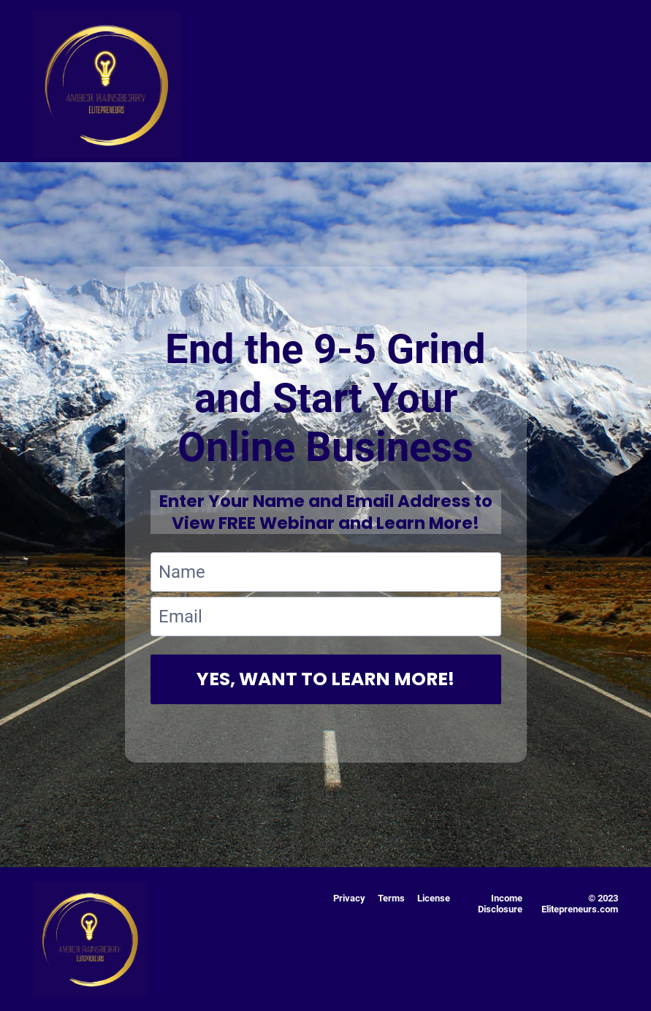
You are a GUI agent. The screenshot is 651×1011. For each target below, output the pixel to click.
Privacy (349, 898)
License (433, 898)
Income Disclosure (500, 904)
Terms (391, 898)
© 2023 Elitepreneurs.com (579, 904)
